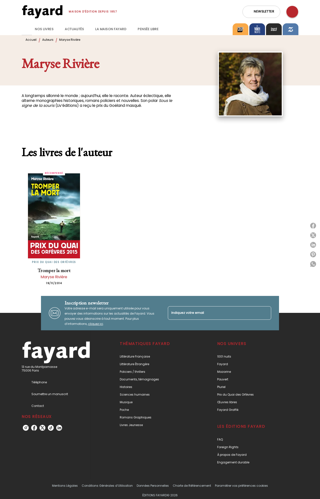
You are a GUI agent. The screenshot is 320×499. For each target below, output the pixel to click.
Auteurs (47, 40)
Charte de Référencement (192, 486)
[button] (261, 12)
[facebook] (34, 428)
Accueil (31, 40)
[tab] (27, 29)
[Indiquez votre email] (213, 313)
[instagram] (26, 428)
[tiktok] (51, 428)
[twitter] (42, 428)
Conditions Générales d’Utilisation (107, 486)
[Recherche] (292, 12)
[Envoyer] (265, 313)
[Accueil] (42, 11)
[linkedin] (59, 428)
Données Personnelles (153, 486)
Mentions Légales (65, 486)
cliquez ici (95, 324)
